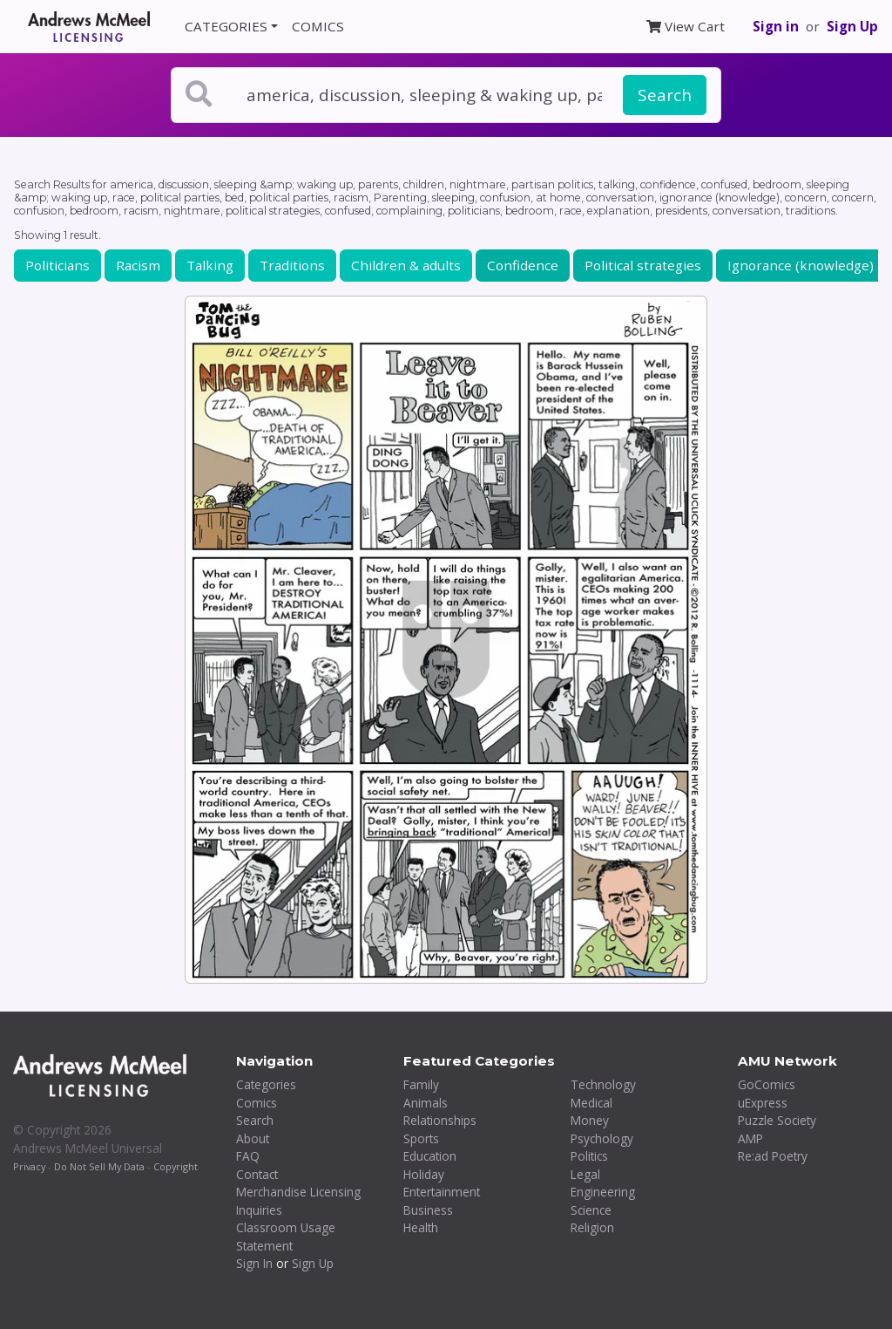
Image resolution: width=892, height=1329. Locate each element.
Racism (138, 265)
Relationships (439, 1120)
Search (665, 95)
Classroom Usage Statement (285, 1236)
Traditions (292, 265)
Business (428, 1210)
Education (429, 1156)
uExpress (762, 1102)
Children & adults (406, 265)
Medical (591, 1102)
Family (421, 1084)
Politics (589, 1156)
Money (590, 1120)
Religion (592, 1227)
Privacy (29, 1166)
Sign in (776, 26)
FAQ (248, 1156)
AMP (750, 1138)
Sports (421, 1138)
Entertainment (441, 1191)
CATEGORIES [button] (226, 26)
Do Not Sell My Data (99, 1166)
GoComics (766, 1084)
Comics (256, 1102)
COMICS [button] (318, 26)
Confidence (522, 265)
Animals (425, 1102)
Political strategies (643, 265)
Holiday (423, 1174)
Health (420, 1227)
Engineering (603, 1191)
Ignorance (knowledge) (800, 265)
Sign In (254, 1263)
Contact (257, 1174)
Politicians (57, 265)
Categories (266, 1084)
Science (591, 1210)
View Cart (685, 26)
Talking (209, 265)
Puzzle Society (777, 1120)
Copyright (175, 1166)
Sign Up (852, 26)
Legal (585, 1174)
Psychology (602, 1138)
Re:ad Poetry (773, 1156)
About (252, 1138)
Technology (603, 1084)
